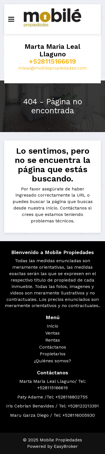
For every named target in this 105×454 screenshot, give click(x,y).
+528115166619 (52, 61)
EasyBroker (66, 446)
